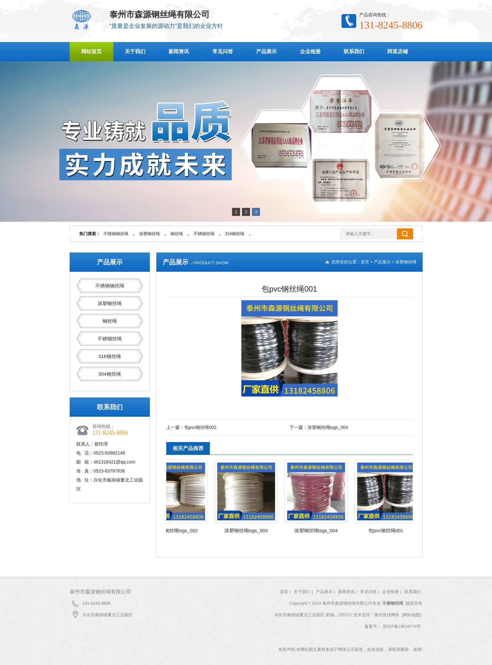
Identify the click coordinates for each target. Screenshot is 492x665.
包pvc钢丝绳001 (388, 530)
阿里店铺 (397, 51)
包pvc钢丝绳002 (200, 427)
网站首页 (91, 51)
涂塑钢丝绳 (149, 233)
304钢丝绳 (109, 374)
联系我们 (354, 51)
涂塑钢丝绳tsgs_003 (249, 530)
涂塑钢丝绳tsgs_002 (179, 530)
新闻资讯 (178, 51)
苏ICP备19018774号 (402, 626)
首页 (365, 262)
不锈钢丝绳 (204, 233)
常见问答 (222, 51)
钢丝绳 (176, 233)
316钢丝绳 (235, 233)
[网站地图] (411, 614)
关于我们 (135, 51)
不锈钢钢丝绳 (115, 233)
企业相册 (310, 51)
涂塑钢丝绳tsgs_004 (327, 427)
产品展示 (266, 51)
